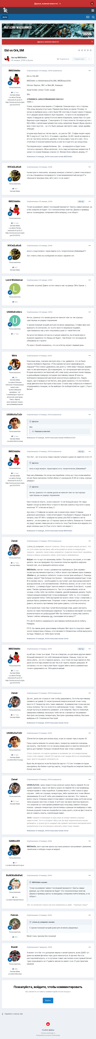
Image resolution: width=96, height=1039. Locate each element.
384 (15, 897)
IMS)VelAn (22, 57)
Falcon (14, 915)
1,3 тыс (15, 92)
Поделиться (63, 59)
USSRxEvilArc (14, 312)
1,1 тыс (14, 436)
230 (15, 377)
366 (15, 969)
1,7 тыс (15, 334)
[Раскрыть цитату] (30, 421)
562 (15, 937)
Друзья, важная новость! (46, 4)
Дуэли (30, 60)
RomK (14, 947)
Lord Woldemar (14, 280)
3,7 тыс (15, 563)
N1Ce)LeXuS (14, 167)
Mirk (14, 355)
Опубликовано (39, 71)
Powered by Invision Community (48, 1035)
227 (15, 189)
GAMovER (14, 841)
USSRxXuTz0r (14, 414)
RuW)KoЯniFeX (14, 875)
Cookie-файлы (48, 1030)
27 (15, 863)
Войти (48, 1000)
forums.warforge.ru (48, 1033)
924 (15, 302)
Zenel (14, 541)
